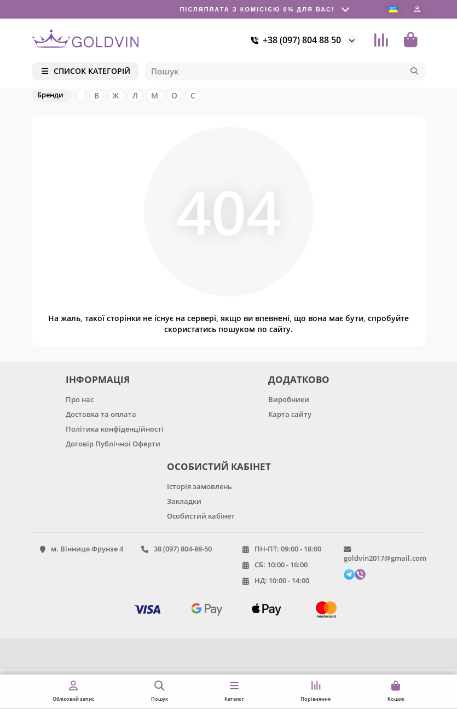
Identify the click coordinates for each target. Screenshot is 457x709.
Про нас (80, 399)
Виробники (288, 399)
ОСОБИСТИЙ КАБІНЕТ (219, 466)
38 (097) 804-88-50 (183, 549)
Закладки (184, 501)
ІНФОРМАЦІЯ (98, 379)
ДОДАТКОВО (298, 379)
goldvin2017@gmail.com (385, 558)
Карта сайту (289, 414)
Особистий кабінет (201, 516)
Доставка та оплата (101, 414)
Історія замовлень (199, 486)
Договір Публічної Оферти (113, 444)
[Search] (285, 71)
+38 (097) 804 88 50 (294, 40)
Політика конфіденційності (115, 429)
